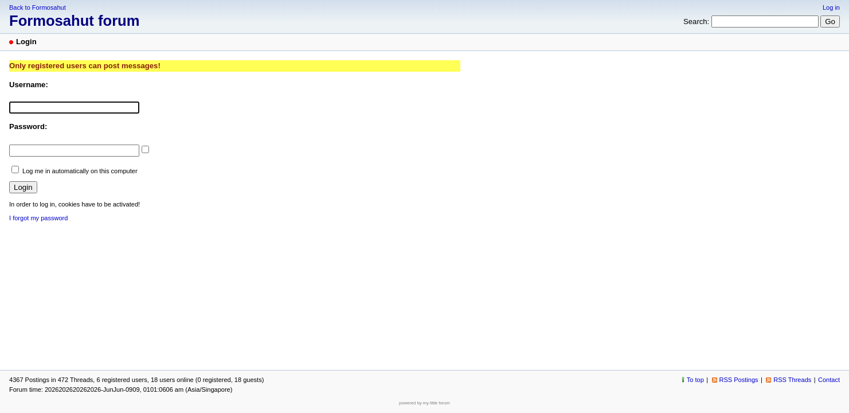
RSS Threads (792, 379)
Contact (829, 379)
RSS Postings (738, 379)
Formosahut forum (74, 21)
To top (695, 379)
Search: (696, 21)
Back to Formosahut (37, 7)
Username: (28, 84)
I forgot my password (38, 218)
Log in (831, 7)
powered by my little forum (424, 403)
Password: (28, 126)
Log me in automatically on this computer (80, 170)
